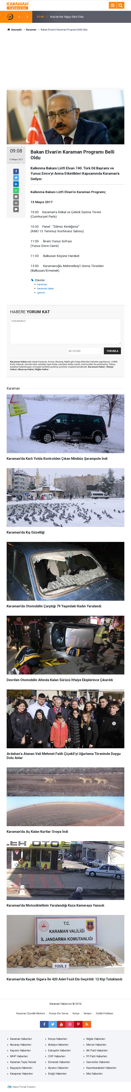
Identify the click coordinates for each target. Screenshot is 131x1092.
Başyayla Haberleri (21, 1068)
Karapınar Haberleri (21, 1073)
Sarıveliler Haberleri (98, 1062)
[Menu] (113, 5)
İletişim (88, 1013)
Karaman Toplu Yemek (23, 1062)
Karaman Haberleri (21, 1039)
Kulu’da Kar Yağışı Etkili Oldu (67, 16)
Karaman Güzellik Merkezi (30, 1013)
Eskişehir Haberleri (59, 1050)
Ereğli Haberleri (57, 1073)
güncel (41, 292)
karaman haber (45, 288)
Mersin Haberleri (96, 1044)
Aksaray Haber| (26, 369)
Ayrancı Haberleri (58, 1068)
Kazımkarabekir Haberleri (101, 1068)
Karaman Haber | (97, 367)
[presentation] (19, 17)
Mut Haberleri (94, 1073)
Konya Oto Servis (58, 1013)
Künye (76, 1013)
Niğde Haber (42, 369)
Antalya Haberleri (58, 1044)
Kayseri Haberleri (20, 1050)
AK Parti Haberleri (97, 1050)
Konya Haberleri (57, 1039)
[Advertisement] (65, 57)
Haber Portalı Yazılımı (23, 1087)
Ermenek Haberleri (59, 1062)
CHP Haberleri (56, 1056)
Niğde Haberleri (95, 1039)
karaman (42, 284)
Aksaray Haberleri (20, 1044)
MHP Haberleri (19, 1056)
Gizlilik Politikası (104, 1013)
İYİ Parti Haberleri (96, 1056)
